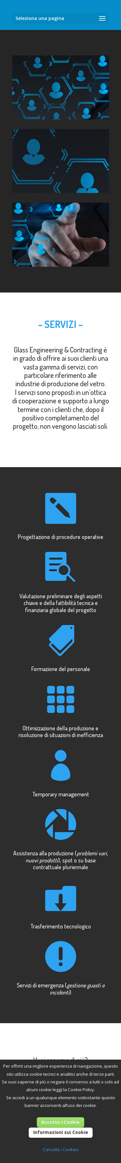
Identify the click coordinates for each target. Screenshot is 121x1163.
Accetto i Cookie (60, 1122)
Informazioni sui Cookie (60, 1132)
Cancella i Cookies (61, 1149)
